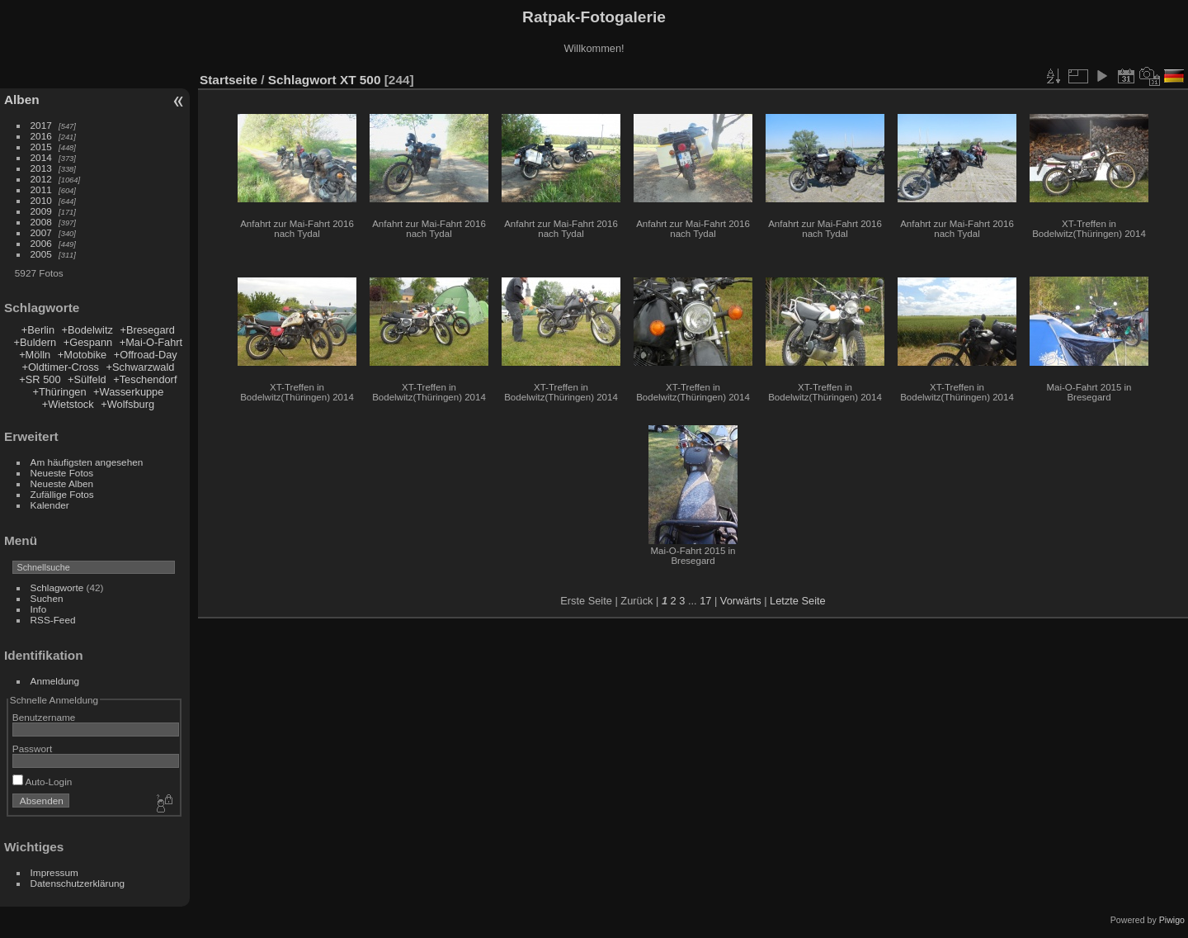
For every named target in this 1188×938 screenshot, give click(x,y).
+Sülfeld (87, 379)
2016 (41, 135)
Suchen (47, 598)
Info (39, 609)
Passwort (32, 748)
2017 (41, 125)
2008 (41, 221)
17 (705, 601)
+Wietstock (68, 404)
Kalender (50, 505)
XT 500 (360, 80)
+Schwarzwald (140, 367)
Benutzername (44, 717)
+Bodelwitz (87, 330)
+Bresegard (147, 330)
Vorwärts (740, 601)
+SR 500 (39, 379)
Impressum (54, 872)
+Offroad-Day (145, 354)
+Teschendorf (145, 379)
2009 (41, 211)
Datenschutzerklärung (78, 883)
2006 (41, 243)
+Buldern (35, 342)
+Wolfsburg (127, 404)
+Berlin (37, 330)
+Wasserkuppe (128, 392)
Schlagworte (57, 587)
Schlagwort (302, 80)
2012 (41, 178)
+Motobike (82, 354)
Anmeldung (55, 680)
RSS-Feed (53, 619)
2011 (41, 189)
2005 (41, 254)
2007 (41, 232)
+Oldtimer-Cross (60, 367)
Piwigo (1172, 920)
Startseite (228, 80)
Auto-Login (42, 781)
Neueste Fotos (62, 472)
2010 (41, 200)
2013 (41, 168)
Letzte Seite (798, 601)
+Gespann (88, 342)
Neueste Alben (62, 483)
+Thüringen (59, 392)
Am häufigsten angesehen (87, 462)
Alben (22, 99)
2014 (41, 157)
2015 (41, 146)
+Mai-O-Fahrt (151, 342)
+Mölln (34, 354)
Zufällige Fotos (62, 494)
